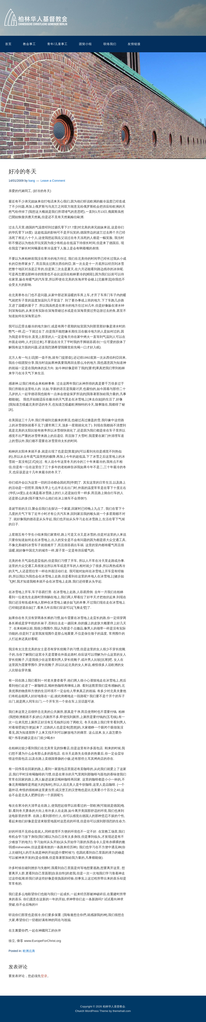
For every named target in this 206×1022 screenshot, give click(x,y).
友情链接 (134, 44)
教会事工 (29, 44)
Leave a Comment (53, 180)
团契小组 (85, 44)
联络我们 (109, 44)
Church (79, 1011)
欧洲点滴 (29, 951)
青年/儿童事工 (57, 44)
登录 (44, 976)
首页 (8, 44)
